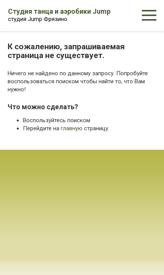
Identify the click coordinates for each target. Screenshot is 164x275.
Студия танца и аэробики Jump (59, 11)
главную (72, 128)
